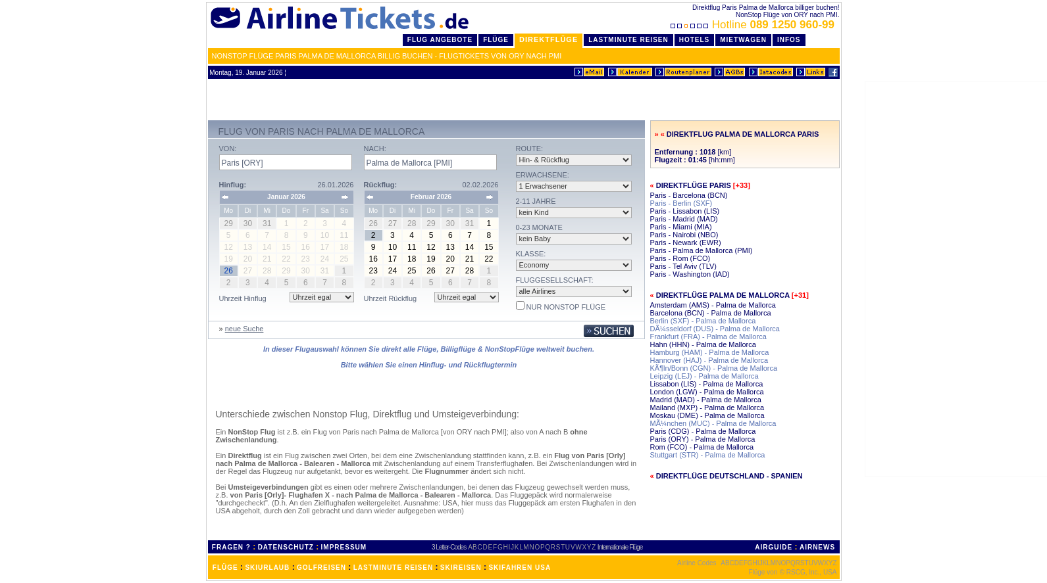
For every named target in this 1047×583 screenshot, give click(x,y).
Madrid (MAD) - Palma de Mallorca (705, 400)
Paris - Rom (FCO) (680, 258)
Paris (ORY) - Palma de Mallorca (702, 439)
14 (469, 247)
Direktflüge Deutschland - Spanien (729, 476)
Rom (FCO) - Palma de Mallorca (702, 447)
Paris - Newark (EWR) (685, 242)
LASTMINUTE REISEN (393, 567)
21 (469, 259)
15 (488, 247)
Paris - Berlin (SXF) (681, 203)
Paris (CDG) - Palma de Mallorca (703, 431)
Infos (789, 39)
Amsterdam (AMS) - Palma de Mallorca (713, 305)
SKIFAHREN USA (519, 567)
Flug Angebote (439, 39)
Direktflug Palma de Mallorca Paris (743, 134)
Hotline (754, 24)
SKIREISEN (461, 567)
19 (430, 259)
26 (430, 270)
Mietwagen (743, 39)
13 (450, 247)
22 (488, 259)
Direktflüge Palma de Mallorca (723, 295)
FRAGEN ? (231, 547)
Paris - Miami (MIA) (681, 227)
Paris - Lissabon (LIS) (685, 211)
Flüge (496, 39)
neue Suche (244, 329)
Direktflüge (548, 39)
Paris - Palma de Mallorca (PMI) (701, 250)
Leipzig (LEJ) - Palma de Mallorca (704, 376)
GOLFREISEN (321, 567)
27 (450, 270)
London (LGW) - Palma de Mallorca (707, 392)
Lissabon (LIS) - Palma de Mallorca (706, 384)
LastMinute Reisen (628, 39)
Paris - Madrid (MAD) (684, 219)
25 (411, 270)
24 (392, 270)
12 (430, 247)
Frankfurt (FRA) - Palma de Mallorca (708, 336)
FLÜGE (225, 567)
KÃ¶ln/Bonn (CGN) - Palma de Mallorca (714, 368)
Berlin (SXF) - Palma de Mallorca (703, 321)
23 (373, 270)
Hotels (694, 39)
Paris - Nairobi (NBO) (684, 235)
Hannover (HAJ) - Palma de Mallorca (709, 360)
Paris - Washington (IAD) (690, 274)
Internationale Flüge (620, 547)
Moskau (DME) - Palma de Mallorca (707, 415)
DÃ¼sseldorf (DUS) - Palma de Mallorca (715, 329)
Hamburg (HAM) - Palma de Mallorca (709, 352)
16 (373, 259)
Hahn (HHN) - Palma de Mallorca (703, 344)
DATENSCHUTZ (286, 547)
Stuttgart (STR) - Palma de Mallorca (707, 455)
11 (411, 247)
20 (450, 259)
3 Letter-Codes (449, 547)
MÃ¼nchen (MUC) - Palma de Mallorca (713, 423)
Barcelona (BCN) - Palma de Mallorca (710, 313)
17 (392, 259)
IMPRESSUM (344, 547)
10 (392, 247)
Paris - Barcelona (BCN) (689, 195)
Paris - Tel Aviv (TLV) (683, 266)
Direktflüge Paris (693, 185)
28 (469, 270)
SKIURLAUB (267, 567)
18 (411, 259)
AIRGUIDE (773, 547)
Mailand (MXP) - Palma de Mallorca (707, 407)
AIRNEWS (817, 547)
